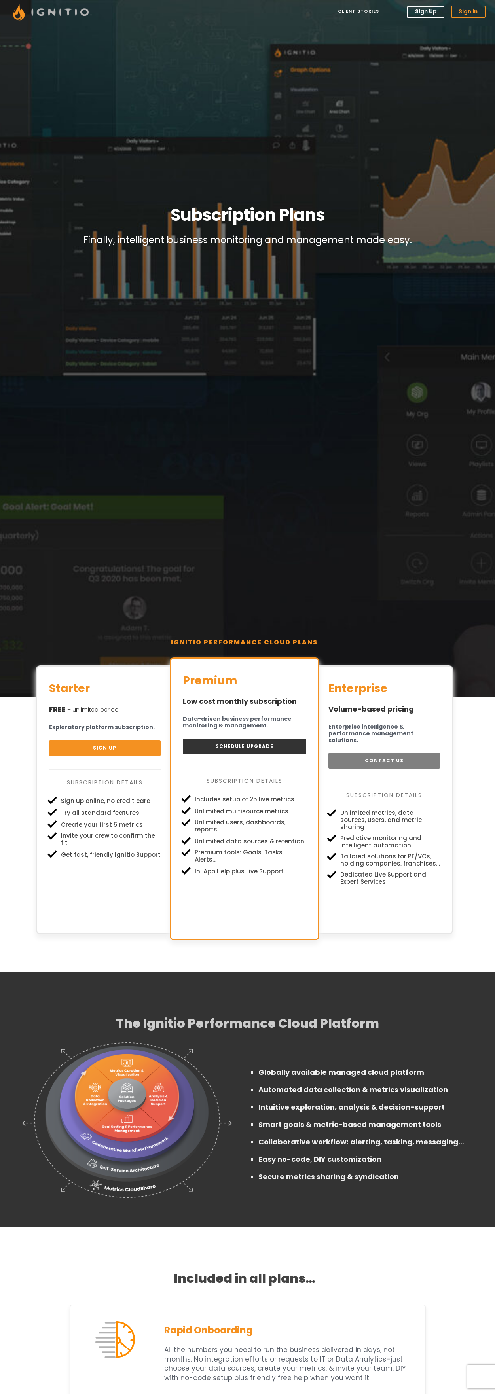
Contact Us (384, 760)
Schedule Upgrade (244, 746)
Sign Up (425, 11)
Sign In (468, 11)
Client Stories (357, 11)
